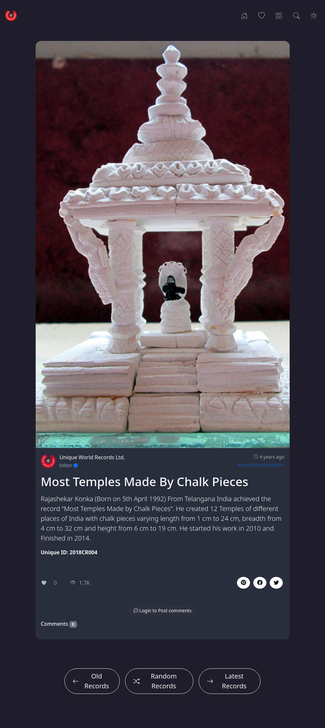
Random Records (155, 681)
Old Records (91, 681)
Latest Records (227, 681)
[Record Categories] (279, 15)
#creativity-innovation (261, 465)
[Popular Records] (262, 15)
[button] (259, 583)
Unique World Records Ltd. (92, 457)
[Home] (244, 15)
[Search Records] (296, 15)
